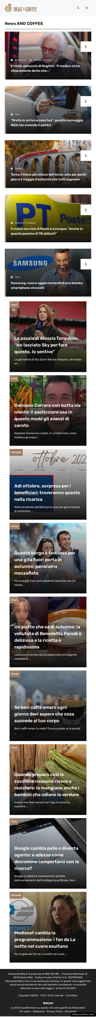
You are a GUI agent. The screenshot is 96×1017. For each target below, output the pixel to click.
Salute (15, 673)
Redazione (38, 1011)
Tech (14, 821)
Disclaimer (71, 1011)
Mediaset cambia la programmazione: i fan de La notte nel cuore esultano (44, 939)
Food (14, 378)
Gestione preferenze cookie (83, 1014)
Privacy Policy (55, 1011)
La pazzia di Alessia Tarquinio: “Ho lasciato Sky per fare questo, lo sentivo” (46, 345)
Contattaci (72, 995)
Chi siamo (24, 1011)
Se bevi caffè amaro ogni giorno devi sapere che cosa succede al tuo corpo (44, 714)
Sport (14, 304)
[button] (78, 8)
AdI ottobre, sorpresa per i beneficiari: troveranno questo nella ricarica (47, 492)
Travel (14, 526)
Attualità (16, 452)
